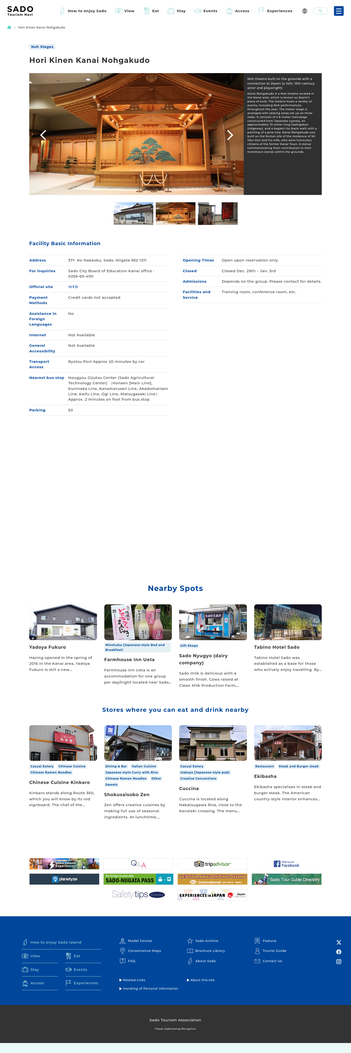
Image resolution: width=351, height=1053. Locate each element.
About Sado (201, 970)
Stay (181, 11)
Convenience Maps (140, 960)
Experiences (279, 11)
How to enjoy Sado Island (52, 952)
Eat (155, 11)
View (129, 11)
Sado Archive (203, 950)
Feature (265, 950)
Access (242, 11)
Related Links (134, 990)
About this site (203, 990)
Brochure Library (206, 960)
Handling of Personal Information (151, 998)
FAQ (127, 970)
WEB (73, 287)
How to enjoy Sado (87, 11)
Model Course (135, 950)
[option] (136, 134)
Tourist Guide (270, 960)
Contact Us (268, 970)
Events (211, 11)
